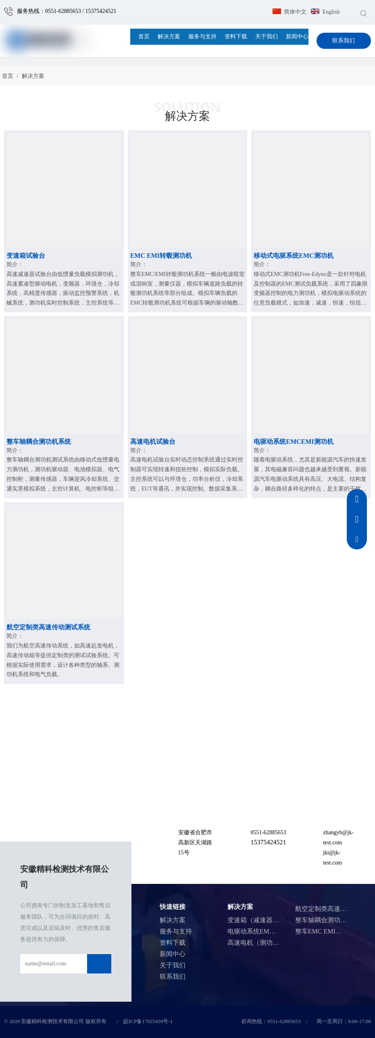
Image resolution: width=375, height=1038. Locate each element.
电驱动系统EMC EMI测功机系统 (273, 931)
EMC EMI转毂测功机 (161, 255)
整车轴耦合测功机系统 (38, 441)
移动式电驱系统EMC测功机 (293, 255)
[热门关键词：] (363, 13)
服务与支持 (176, 931)
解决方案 (172, 920)
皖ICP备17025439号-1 (148, 1021)
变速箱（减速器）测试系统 (266, 920)
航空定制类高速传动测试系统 (48, 627)
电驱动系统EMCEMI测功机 (293, 441)
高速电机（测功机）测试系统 (269, 942)
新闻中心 (172, 953)
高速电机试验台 (152, 441)
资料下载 (172, 942)
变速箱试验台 (25, 255)
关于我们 (172, 965)
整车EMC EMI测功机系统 (331, 931)
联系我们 (343, 41)
